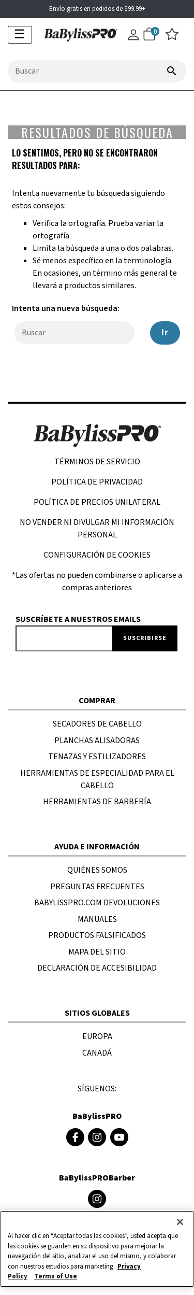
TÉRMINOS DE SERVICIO (97, 461)
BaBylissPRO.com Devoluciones (97, 902)
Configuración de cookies (97, 555)
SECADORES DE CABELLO (97, 724)
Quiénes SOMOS (97, 870)
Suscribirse (145, 638)
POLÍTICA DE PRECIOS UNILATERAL (97, 502)
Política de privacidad (97, 482)
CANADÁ (97, 1053)
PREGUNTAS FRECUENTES (97, 886)
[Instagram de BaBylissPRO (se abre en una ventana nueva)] (97, 1137)
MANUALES (97, 919)
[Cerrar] (180, 1222)
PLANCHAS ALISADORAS (97, 740)
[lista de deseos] (172, 38)
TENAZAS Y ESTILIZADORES (97, 756)
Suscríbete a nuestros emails (78, 619)
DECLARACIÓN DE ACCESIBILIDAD (97, 968)
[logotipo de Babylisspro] (77, 33)
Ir (164, 332)
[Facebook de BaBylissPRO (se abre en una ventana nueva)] (75, 1137)
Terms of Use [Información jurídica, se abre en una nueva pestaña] (55, 1276)
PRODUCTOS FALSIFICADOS (97, 935)
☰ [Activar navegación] (19, 35)
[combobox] (97, 71)
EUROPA (97, 1036)
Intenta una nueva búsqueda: (66, 308)
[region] (97, 1249)
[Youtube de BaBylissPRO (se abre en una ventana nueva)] (119, 1137)
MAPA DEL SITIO (97, 952)
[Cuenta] (133, 39)
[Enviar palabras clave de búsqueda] (172, 70)
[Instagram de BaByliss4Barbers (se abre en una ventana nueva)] (97, 1199)
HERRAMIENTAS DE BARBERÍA (97, 801)
